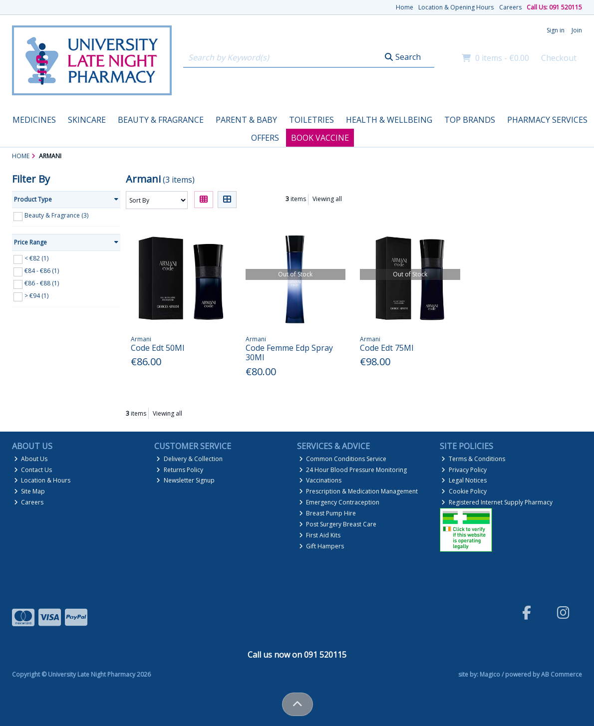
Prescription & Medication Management (358, 491)
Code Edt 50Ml (157, 347)
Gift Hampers (321, 546)
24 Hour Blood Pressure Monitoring (353, 470)
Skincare (87, 119)
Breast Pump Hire (327, 513)
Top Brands (469, 119)
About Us (31, 459)
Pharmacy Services (547, 119)
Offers (265, 137)
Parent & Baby (246, 119)
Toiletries (311, 119)
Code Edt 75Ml (386, 347)
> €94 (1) (36, 295)
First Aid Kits (320, 535)
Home (404, 7)
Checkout (559, 57)
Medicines (34, 119)
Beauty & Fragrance (161, 119)
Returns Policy (179, 470)
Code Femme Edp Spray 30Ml (289, 352)
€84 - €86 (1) (41, 270)
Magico (490, 674)
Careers (510, 7)
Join (577, 30)
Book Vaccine (320, 137)
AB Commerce (561, 674)
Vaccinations (320, 480)
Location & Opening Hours (456, 7)
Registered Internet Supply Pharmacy (497, 502)
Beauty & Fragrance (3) (56, 215)
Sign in (556, 30)
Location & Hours (42, 480)
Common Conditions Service (343, 459)
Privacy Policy (464, 470)
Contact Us (33, 470)
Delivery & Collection (189, 459)
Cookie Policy (464, 491)
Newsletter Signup (185, 480)
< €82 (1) (36, 258)
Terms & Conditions (473, 459)
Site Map (29, 491)
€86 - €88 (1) (41, 283)
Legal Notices (464, 480)
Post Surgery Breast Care (338, 524)
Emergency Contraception (339, 502)
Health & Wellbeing (389, 119)
